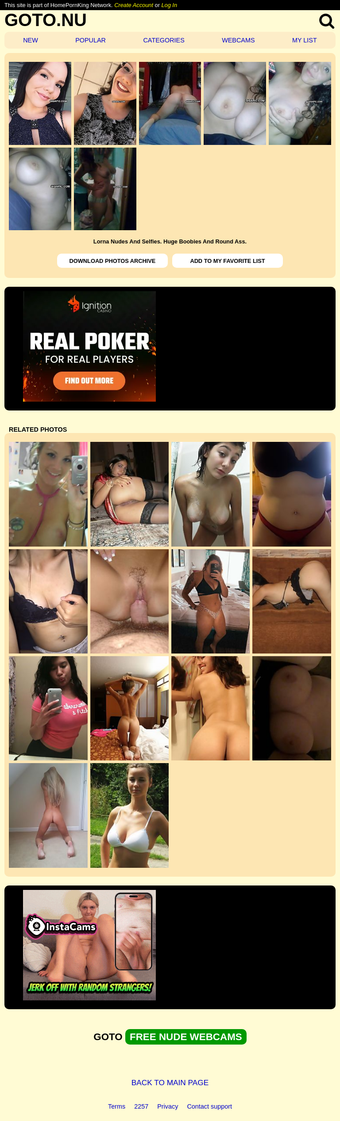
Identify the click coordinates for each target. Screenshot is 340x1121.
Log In (169, 5)
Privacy (167, 1106)
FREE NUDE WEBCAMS (186, 1036)
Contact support (209, 1106)
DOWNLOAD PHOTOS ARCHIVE (113, 261)
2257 (141, 1106)
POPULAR (90, 40)
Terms (116, 1106)
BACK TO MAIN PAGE (170, 1082)
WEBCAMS (238, 40)
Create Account (133, 5)
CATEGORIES (163, 40)
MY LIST (304, 40)
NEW (30, 40)
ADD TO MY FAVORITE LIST (227, 261)
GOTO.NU (45, 20)
